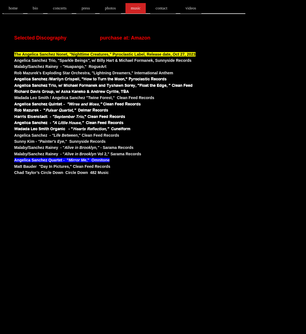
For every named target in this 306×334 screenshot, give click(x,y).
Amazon (140, 38)
